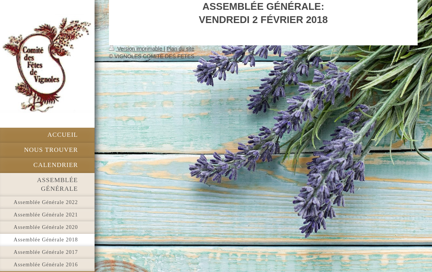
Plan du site (180, 49)
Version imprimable (136, 49)
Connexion (405, 49)
